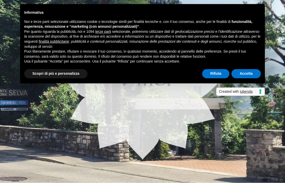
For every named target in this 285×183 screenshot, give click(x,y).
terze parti (103, 31)
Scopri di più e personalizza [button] (55, 73)
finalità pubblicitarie (54, 41)
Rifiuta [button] (216, 73)
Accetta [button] (246, 73)
